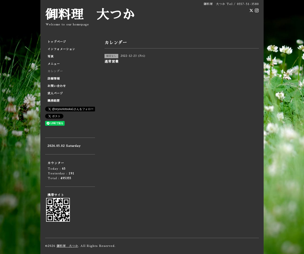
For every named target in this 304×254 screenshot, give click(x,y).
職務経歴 (54, 100)
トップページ (57, 41)
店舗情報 (54, 78)
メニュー (54, 63)
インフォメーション (61, 49)
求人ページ (55, 93)
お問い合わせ (57, 86)
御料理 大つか (90, 15)
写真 (51, 56)
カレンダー (55, 71)
